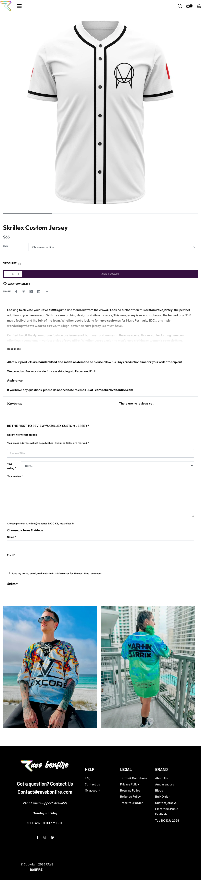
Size (5, 245)
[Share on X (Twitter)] (31, 291)
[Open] (19, 6)
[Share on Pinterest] (24, 291)
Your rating (11, 466)
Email (11, 555)
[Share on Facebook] (16, 291)
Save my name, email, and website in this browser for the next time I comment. (56, 573)
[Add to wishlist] (16, 284)
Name (11, 536)
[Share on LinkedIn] (39, 291)
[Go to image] (27, 213)
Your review (15, 476)
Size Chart (12, 263)
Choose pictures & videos (25, 530)
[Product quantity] (13, 274)
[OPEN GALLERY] (100, 112)
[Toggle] (14, 349)
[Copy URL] (46, 291)
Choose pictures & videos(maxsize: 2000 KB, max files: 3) (40, 523)
